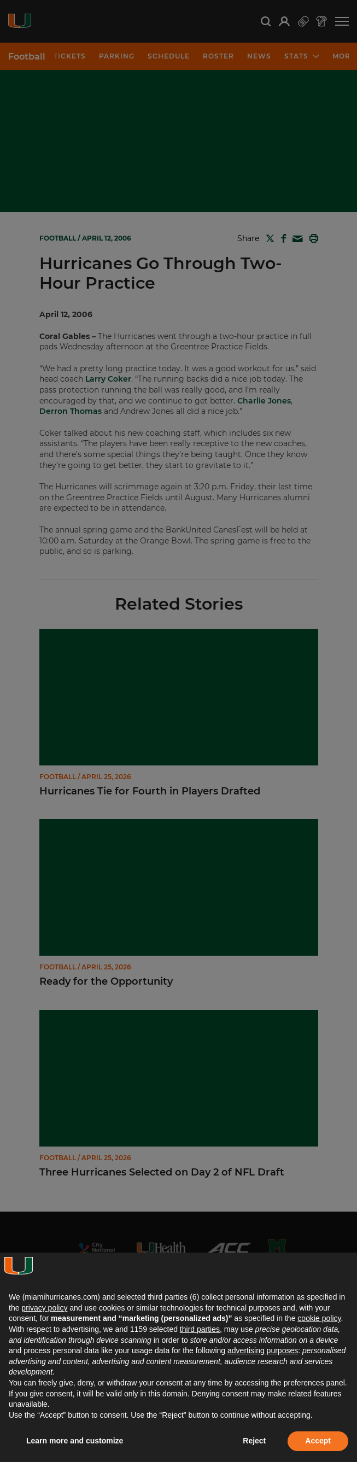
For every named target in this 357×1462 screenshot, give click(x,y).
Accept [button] (318, 1440)
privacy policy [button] (44, 1307)
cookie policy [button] (319, 1318)
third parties (200, 1329)
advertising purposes (262, 1350)
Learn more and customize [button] (74, 1440)
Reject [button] (254, 1440)
